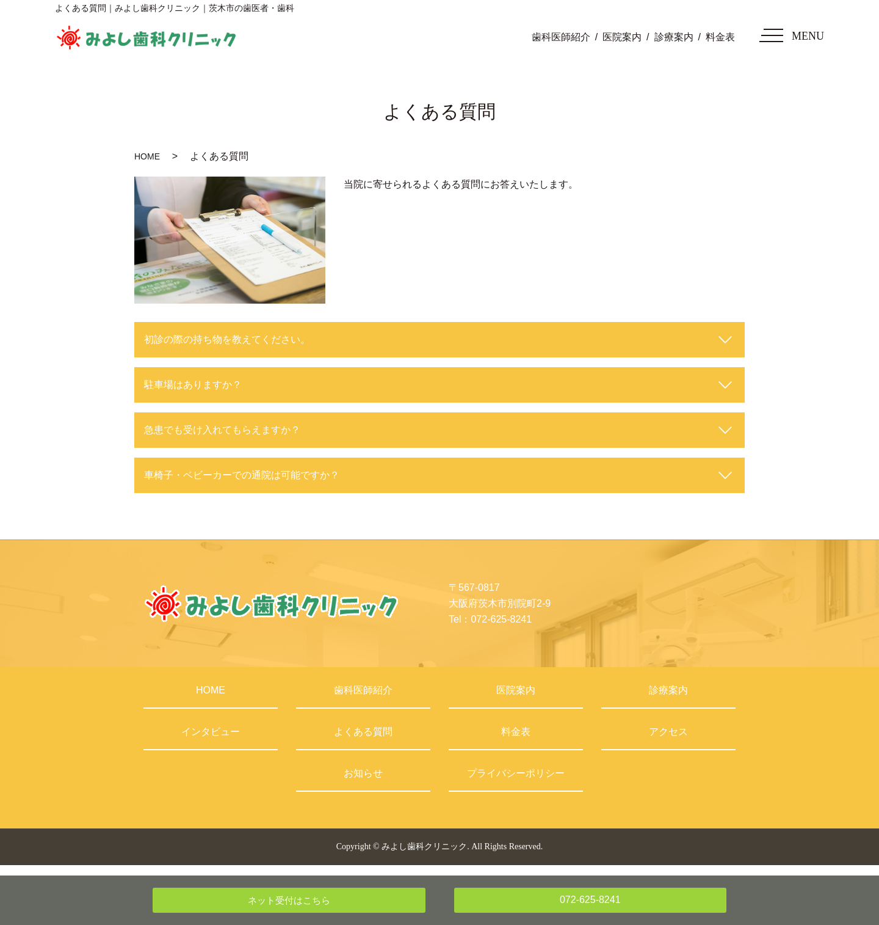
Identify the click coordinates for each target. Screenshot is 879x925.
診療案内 (673, 37)
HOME (147, 156)
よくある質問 (363, 731)
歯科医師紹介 (561, 37)
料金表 (720, 37)
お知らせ (363, 773)
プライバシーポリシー (516, 773)
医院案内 (622, 37)
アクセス (668, 731)
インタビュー (210, 731)
